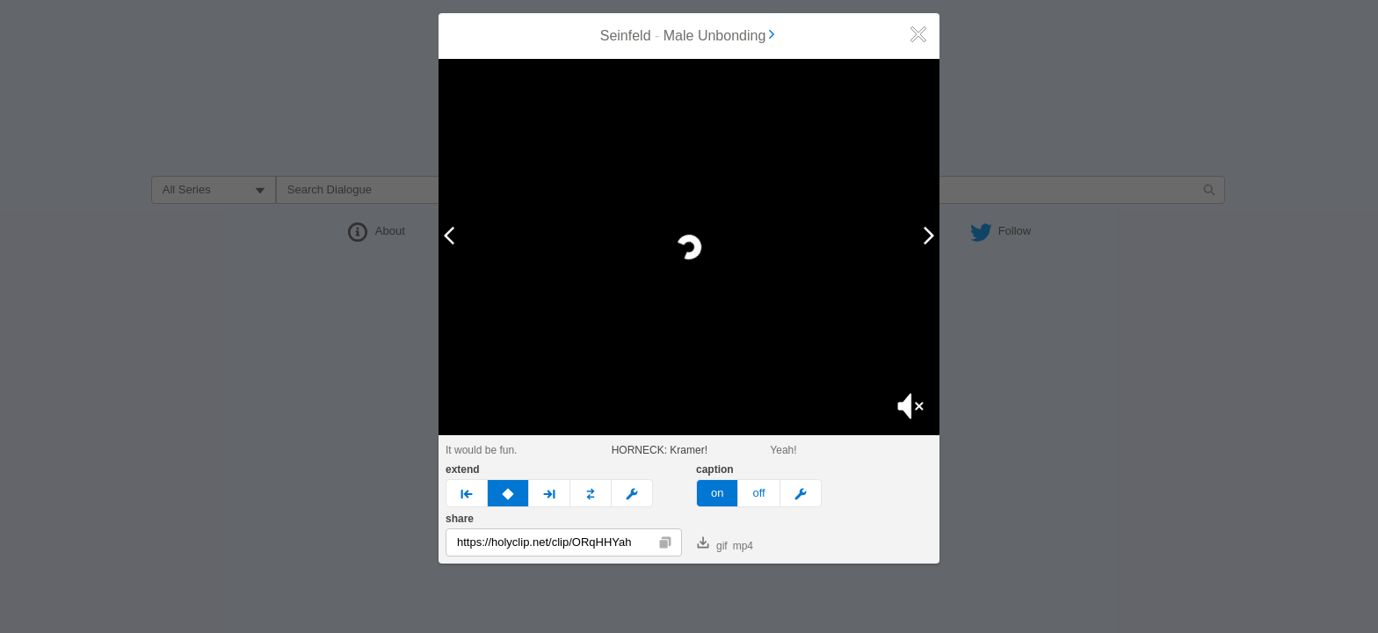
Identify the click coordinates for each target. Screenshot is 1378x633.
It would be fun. (481, 450)
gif (712, 544)
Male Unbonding (721, 35)
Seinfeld (625, 35)
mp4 (743, 546)
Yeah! (783, 450)
